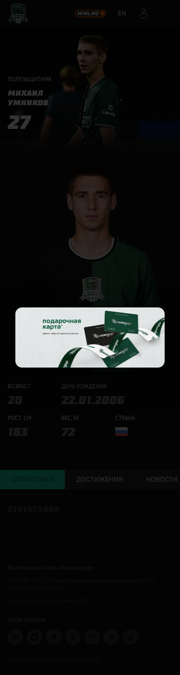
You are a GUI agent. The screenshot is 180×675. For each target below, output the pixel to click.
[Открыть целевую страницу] (90, 337)
